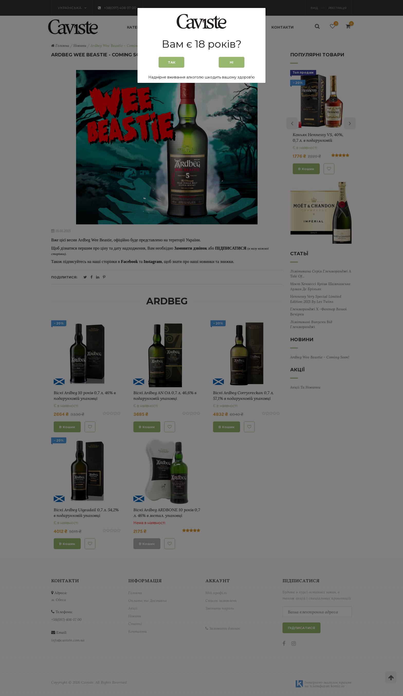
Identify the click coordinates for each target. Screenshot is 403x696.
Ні (231, 62)
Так (171, 62)
